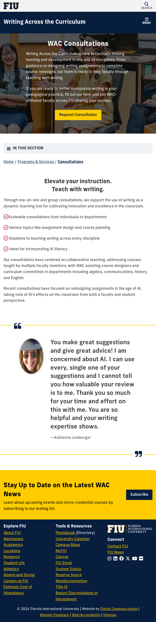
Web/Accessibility (86, 615)
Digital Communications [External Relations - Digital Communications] (119, 609)
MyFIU (61, 551)
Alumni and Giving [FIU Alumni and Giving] (19, 575)
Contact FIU (117, 546)
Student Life (14, 563)
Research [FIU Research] (12, 557)
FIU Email (64, 563)
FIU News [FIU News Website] (115, 553)
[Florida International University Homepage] (41, 6)
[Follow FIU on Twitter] (129, 559)
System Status (68, 569)
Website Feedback (54, 615)
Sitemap (109, 615)
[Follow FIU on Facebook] (122, 559)
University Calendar (73, 539)
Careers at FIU (16, 581)
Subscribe (139, 495)
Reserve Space (69, 575)
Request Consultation (78, 115)
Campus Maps (68, 545)
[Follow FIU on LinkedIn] (116, 559)
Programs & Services (36, 162)
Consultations (70, 162)
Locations (12, 551)
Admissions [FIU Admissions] (13, 539)
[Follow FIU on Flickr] (142, 559)
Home (9, 162)
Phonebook (65, 533)
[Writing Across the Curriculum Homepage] (45, 23)
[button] (146, 5)
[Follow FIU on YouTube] (135, 559)
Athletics (11, 569)
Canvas (62, 557)
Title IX (62, 587)
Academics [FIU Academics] (13, 545)
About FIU (12, 533)
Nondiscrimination (71, 581)
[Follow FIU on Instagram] (110, 559)
